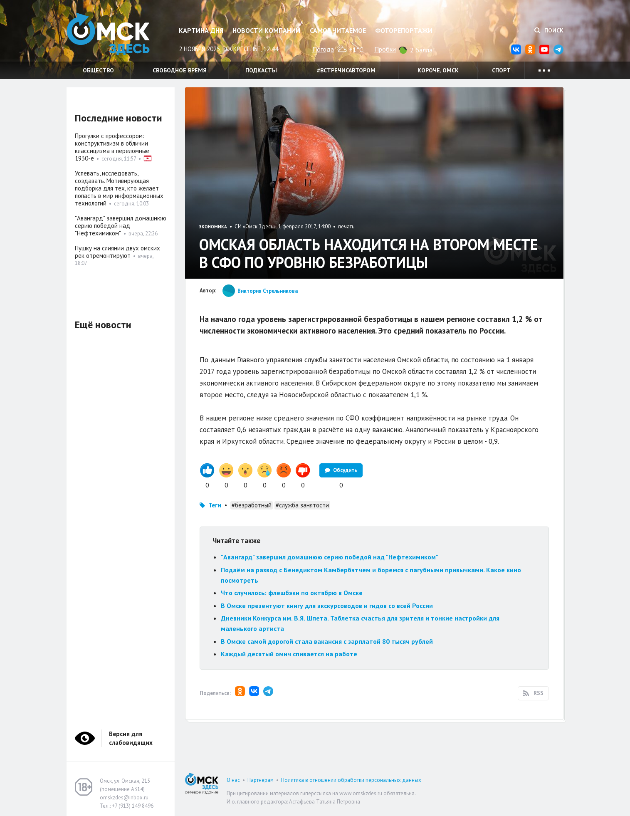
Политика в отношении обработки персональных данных (351, 780)
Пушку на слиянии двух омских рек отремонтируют (117, 252)
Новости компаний (266, 30)
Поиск (548, 30)
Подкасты (261, 70)
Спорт (501, 70)
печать (346, 226)
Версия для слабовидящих (131, 738)
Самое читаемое (338, 30)
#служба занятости (302, 505)
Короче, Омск (438, 70)
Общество (98, 70)
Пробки (385, 49)
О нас (233, 780)
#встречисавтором (346, 70)
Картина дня (201, 30)
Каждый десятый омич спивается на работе (289, 654)
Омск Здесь (108, 33)
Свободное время (180, 70)
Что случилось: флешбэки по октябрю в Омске (292, 593)
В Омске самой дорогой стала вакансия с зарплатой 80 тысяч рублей (327, 641)
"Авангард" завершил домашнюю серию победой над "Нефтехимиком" (329, 557)
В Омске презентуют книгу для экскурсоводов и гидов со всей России (327, 605)
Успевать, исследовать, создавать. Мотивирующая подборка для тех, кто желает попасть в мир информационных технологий (119, 188)
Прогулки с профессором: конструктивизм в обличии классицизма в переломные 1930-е (112, 147)
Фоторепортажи (403, 30)
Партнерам (260, 780)
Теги (214, 505)
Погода (323, 49)
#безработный (252, 505)
